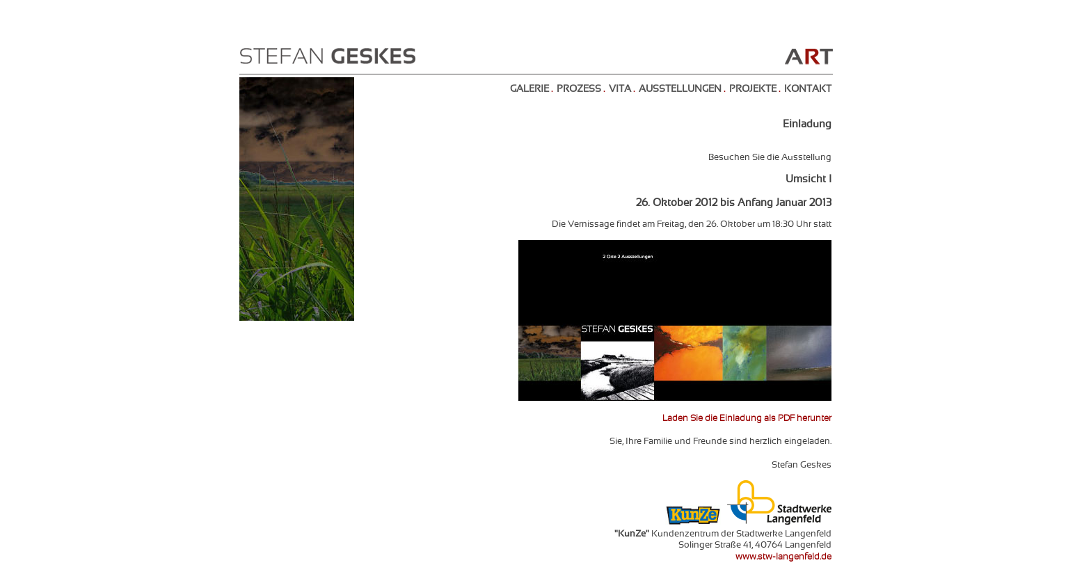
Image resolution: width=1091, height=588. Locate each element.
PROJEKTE (753, 89)
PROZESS (579, 89)
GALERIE (529, 89)
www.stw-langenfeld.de (783, 557)
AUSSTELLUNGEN (680, 89)
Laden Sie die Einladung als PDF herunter (746, 419)
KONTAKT (807, 89)
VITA (620, 89)
